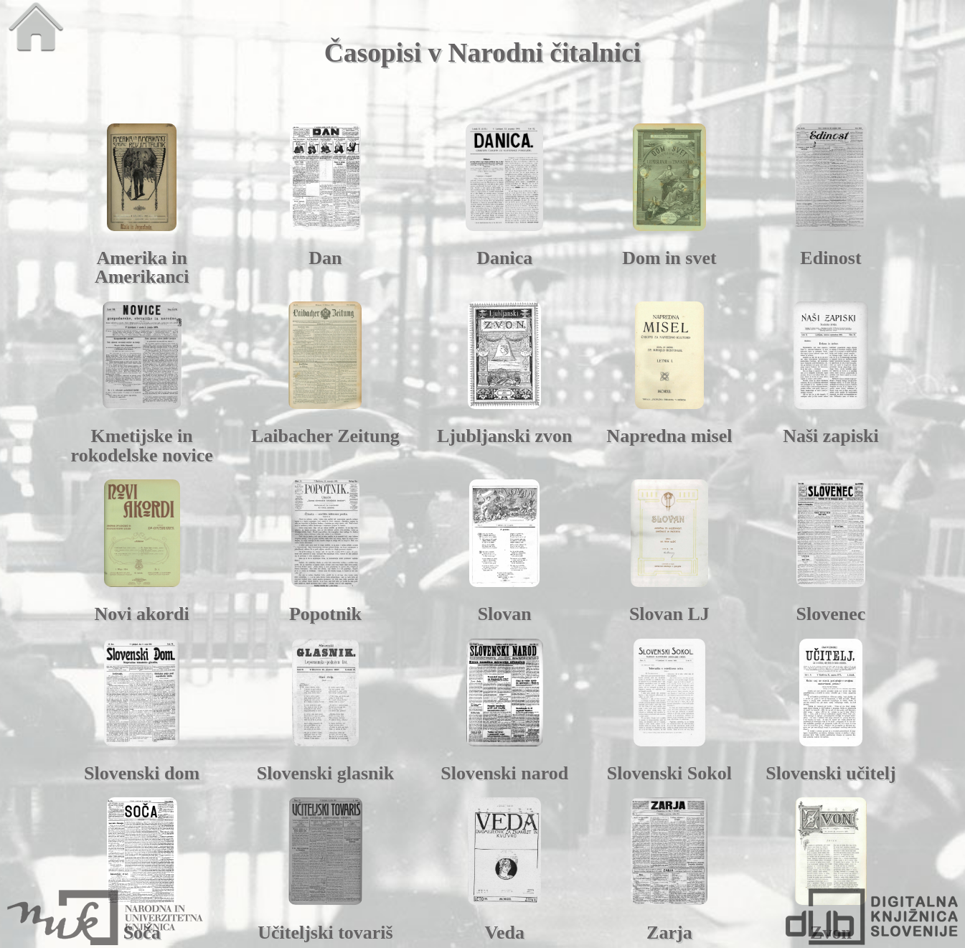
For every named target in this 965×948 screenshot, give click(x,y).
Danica (504, 258)
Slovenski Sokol (669, 773)
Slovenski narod (504, 773)
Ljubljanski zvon (505, 436)
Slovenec (831, 614)
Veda (504, 932)
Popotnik (325, 614)
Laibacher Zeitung (325, 436)
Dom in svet (669, 258)
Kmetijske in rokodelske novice (142, 445)
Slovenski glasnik (325, 773)
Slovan (505, 614)
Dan (325, 258)
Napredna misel (669, 436)
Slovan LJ (669, 614)
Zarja (669, 932)
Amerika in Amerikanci (142, 267)
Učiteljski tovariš (325, 932)
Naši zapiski (831, 436)
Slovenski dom (141, 773)
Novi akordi (142, 614)
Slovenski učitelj (830, 773)
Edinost (830, 258)
